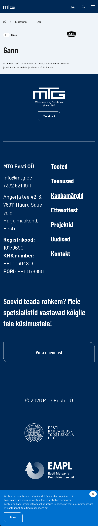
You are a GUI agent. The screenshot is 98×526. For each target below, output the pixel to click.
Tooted (59, 166)
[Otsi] (83, 7)
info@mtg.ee (17, 177)
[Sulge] (93, 494)
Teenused (62, 181)
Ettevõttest (64, 210)
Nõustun (13, 517)
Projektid (62, 224)
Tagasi (10, 35)
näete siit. (43, 507)
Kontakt (60, 253)
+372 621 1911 (17, 185)
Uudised (60, 239)
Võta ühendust (49, 352)
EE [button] (73, 6)
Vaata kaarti (49, 116)
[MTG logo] (9, 7)
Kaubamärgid (21, 21)
